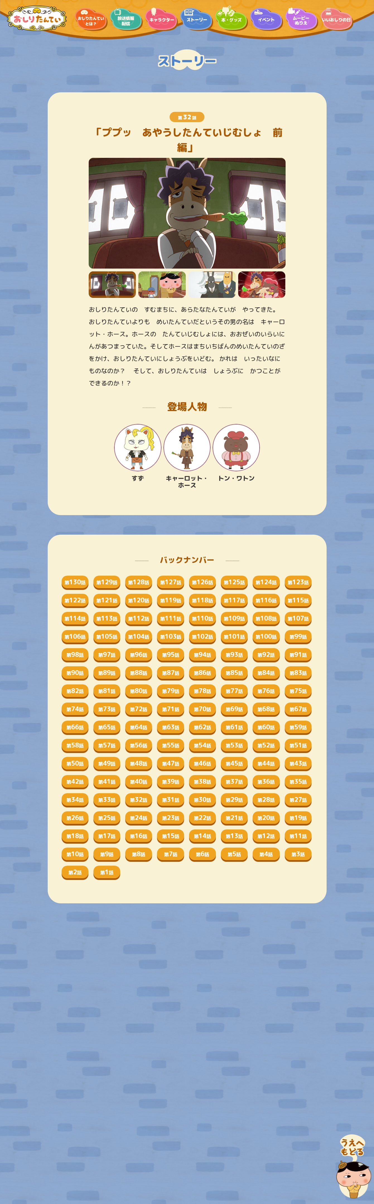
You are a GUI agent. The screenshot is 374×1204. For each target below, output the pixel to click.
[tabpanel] (187, 213)
